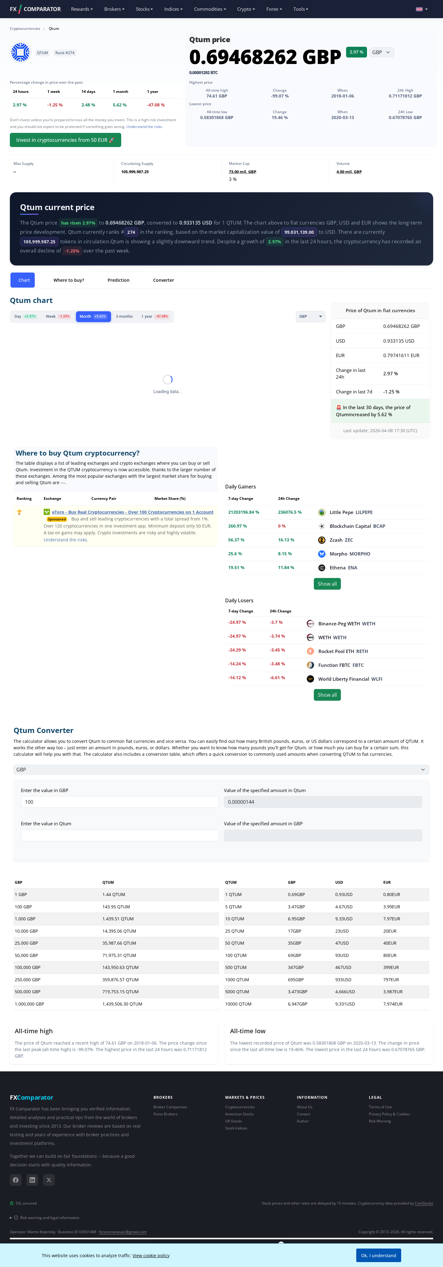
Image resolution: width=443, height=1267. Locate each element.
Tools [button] (299, 9)
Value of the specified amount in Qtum (265, 790)
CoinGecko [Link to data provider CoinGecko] (424, 1203)
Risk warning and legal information (46, 1217)
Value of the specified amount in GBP (263, 823)
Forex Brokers (166, 1114)
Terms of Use (380, 1107)
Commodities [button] (208, 9)
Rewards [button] (80, 9)
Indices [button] (171, 9)
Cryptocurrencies (240, 1107)
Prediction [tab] (119, 280)
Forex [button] (272, 9)
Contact (303, 1114)
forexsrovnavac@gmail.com (123, 1231)
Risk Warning (380, 1121)
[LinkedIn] (32, 1180)
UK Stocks (233, 1121)
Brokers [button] (112, 9)
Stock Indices (236, 1128)
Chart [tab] (24, 280)
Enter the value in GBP (44, 790)
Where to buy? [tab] (69, 280)
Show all (327, 583)
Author (303, 1121)
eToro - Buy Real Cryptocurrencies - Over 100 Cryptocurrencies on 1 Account (133, 512)
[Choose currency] (381, 52)
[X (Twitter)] (49, 1180)
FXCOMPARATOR (35, 9)
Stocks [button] (143, 9)
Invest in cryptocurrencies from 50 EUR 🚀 (65, 140)
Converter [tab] (163, 280)
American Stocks (239, 1114)
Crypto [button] (244, 9)
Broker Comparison (170, 1107)
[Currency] (310, 316)
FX (31, 1097)
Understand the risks (144, 126)
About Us (305, 1107)
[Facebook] (16, 1180)
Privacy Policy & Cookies (389, 1114)
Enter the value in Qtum (46, 823)
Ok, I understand (378, 1255)
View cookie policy (151, 1255)
